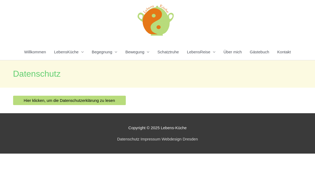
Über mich (232, 52)
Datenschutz (128, 139)
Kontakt (284, 52)
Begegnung (102, 52)
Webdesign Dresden (180, 139)
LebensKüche (66, 52)
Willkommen (35, 52)
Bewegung (134, 52)
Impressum (150, 139)
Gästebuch (259, 52)
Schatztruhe (168, 52)
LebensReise (198, 52)
